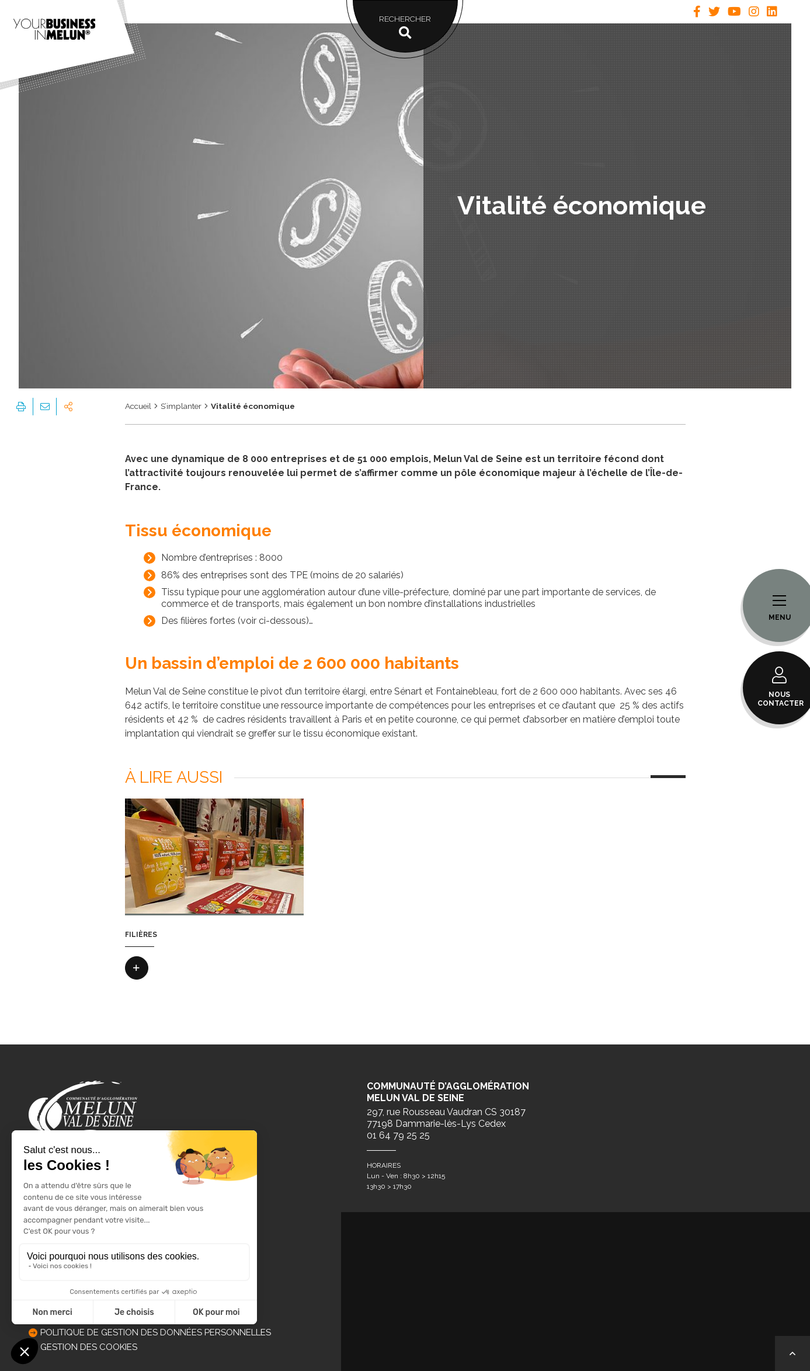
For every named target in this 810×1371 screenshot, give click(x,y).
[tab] (697, 11)
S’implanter (181, 406)
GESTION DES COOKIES (88, 1347)
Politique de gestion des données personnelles (155, 1332)
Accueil (138, 406)
